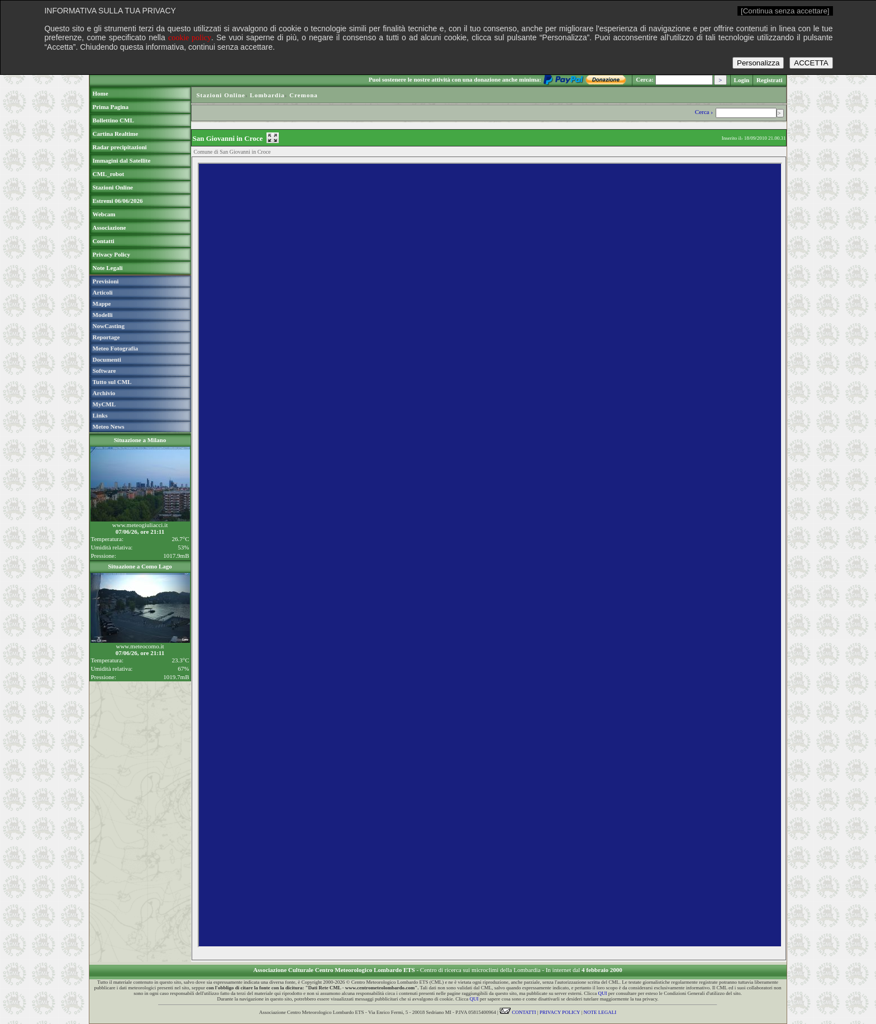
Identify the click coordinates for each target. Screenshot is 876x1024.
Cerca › (705, 111)
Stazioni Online (221, 95)
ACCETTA (811, 63)
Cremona (303, 95)
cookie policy (189, 38)
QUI (602, 993)
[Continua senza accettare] (785, 11)
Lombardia (267, 95)
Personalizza (758, 63)
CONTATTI (517, 1012)
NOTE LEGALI (600, 1012)
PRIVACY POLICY (560, 1012)
